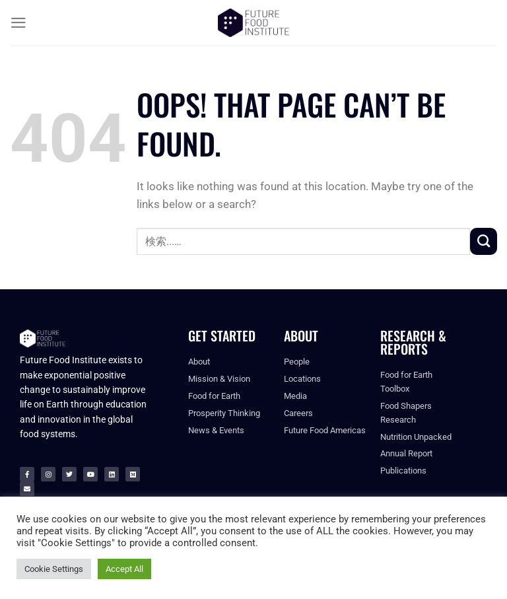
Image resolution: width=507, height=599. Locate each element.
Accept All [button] (124, 569)
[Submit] (483, 241)
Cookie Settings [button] (53, 569)
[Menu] (18, 23)
